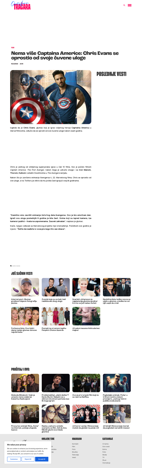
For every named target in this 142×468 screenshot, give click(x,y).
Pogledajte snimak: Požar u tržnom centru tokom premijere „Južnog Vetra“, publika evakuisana (115, 398)
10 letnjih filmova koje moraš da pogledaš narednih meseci (116, 427)
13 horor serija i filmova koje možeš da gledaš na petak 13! (85, 427)
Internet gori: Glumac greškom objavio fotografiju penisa (24, 301)
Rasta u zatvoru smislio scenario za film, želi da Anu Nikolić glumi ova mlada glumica (54, 429)
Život (104, 460)
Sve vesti (106, 447)
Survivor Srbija (48, 452)
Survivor (45, 444)
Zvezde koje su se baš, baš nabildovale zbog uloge (54, 300)
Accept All (41, 459)
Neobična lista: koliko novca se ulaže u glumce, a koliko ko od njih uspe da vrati (116, 301)
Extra (104, 449)
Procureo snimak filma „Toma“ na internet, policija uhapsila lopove (25, 428)
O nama (105, 444)
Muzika (75, 452)
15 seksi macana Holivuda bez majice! (86, 329)
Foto (73, 449)
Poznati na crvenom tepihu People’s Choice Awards (54, 329)
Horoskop (106, 463)
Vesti (74, 457)
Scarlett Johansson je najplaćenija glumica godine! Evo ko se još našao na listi (84, 301)
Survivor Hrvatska (49, 449)
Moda (104, 455)
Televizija (75, 455)
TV (103, 457)
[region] (27, 452)
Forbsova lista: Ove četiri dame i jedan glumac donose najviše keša (24, 330)
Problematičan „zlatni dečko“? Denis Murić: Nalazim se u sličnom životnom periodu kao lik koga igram (55, 398)
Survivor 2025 (47, 447)
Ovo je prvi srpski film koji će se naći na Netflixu (85, 396)
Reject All (28, 459)
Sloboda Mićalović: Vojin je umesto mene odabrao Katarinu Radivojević (23, 397)
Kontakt (75, 444)
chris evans (16, 266)
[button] (124, 5)
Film (73, 447)
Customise (14, 459)
